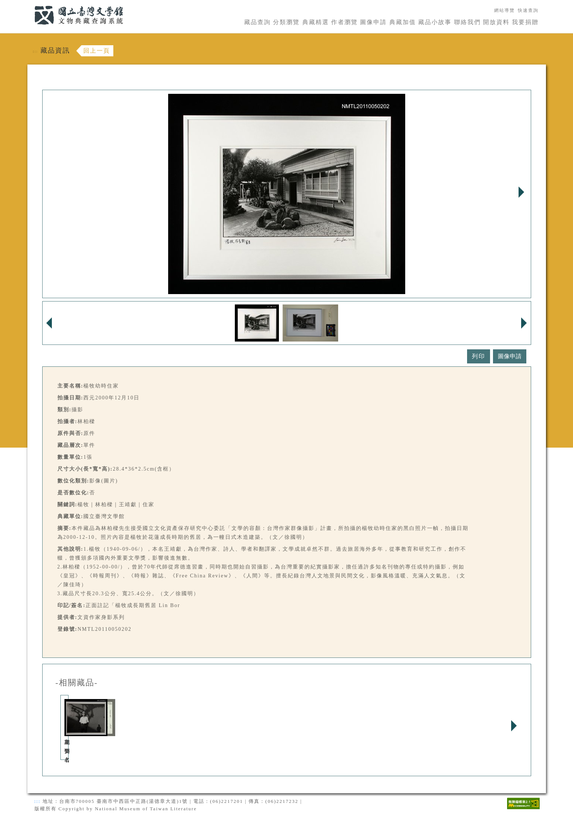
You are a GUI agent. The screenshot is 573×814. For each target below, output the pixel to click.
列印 (478, 356)
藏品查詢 (257, 22)
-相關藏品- (77, 682)
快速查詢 (528, 10)
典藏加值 (402, 22)
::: (30, 4)
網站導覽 (504, 10)
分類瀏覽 (286, 22)
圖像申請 (373, 22)
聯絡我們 (467, 22)
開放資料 (496, 22)
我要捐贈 (525, 22)
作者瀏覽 (344, 22)
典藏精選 (315, 22)
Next (521, 192)
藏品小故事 (435, 22)
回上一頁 (96, 50)
